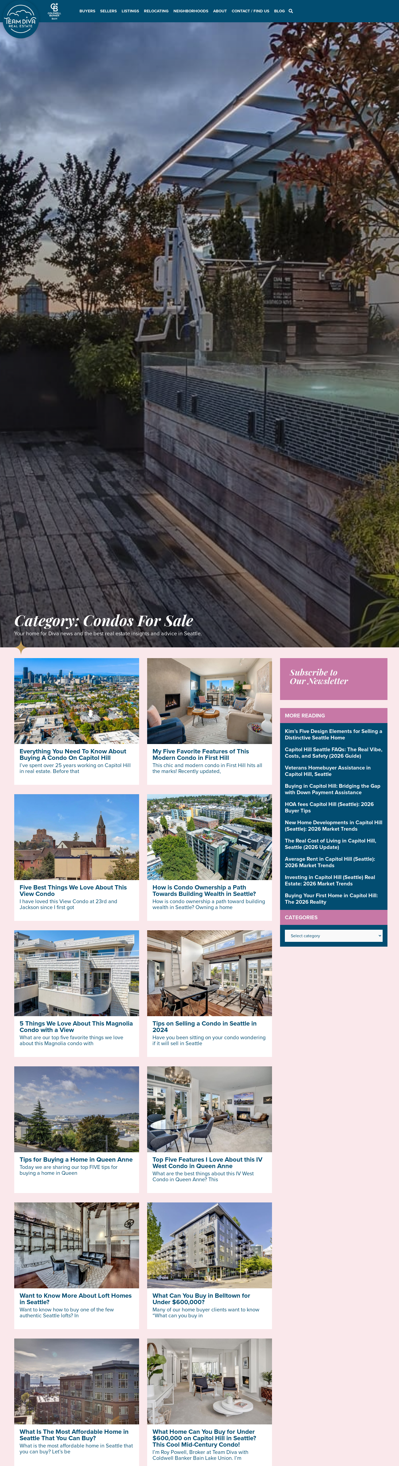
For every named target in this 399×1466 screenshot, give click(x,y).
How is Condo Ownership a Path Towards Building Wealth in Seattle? (204, 890)
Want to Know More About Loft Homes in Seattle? (76, 1299)
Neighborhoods (190, 11)
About (220, 11)
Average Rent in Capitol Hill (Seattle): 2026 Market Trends (330, 862)
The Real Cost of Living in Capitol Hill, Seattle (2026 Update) (330, 844)
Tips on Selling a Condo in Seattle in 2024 (205, 1027)
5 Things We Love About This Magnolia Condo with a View (76, 1027)
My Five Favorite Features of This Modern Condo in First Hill (201, 754)
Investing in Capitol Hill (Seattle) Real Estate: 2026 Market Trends (330, 880)
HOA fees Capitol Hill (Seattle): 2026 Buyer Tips (329, 807)
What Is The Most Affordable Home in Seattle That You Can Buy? (74, 1435)
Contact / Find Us (250, 11)
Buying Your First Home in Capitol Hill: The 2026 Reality (331, 898)
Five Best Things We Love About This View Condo (73, 890)
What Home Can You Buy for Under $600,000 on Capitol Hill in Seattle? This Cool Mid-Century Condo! (204, 1438)
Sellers (108, 11)
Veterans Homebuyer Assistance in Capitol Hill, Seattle (328, 771)
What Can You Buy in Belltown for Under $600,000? (201, 1299)
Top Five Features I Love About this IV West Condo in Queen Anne (207, 1163)
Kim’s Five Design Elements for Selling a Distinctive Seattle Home (333, 734)
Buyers (87, 11)
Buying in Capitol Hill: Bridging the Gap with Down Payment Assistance (332, 789)
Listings (130, 11)
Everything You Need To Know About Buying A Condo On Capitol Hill (73, 754)
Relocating (156, 11)
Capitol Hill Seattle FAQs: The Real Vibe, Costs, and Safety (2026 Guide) (333, 752)
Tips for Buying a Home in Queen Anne (76, 1159)
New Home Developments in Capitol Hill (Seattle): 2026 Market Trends (333, 825)
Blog (279, 11)
